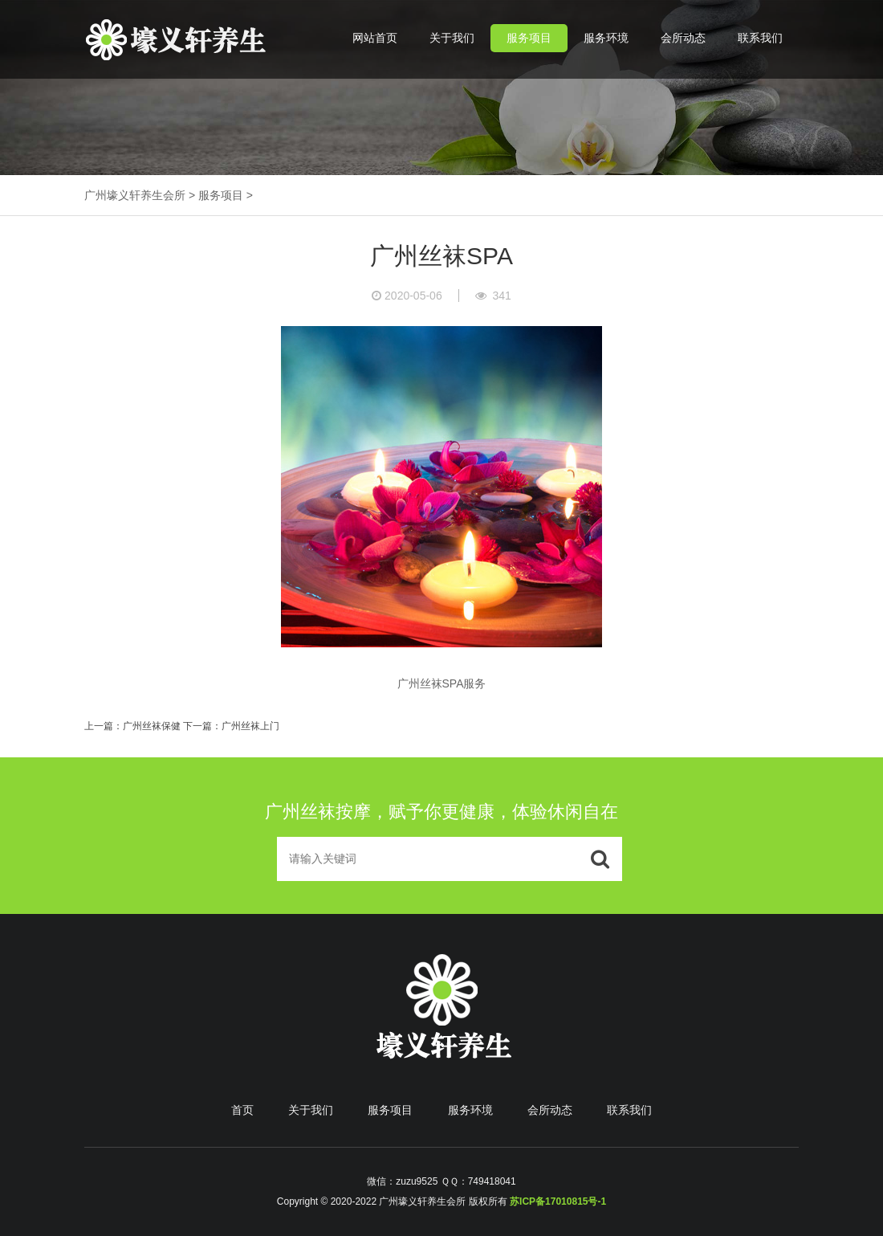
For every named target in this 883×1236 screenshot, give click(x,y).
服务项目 (529, 37)
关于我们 (451, 37)
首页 (242, 1109)
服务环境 (606, 37)
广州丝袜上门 (250, 726)
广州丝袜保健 (152, 726)
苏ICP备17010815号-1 (558, 1201)
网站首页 (374, 37)
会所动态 (683, 37)
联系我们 (760, 37)
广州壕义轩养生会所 (134, 195)
